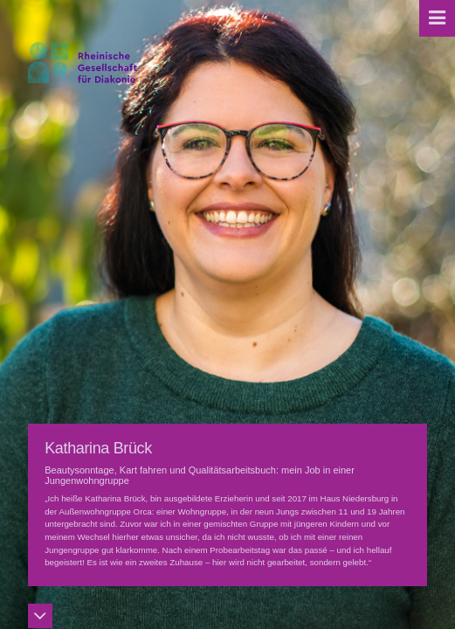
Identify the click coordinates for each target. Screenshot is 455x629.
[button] (437, 18)
